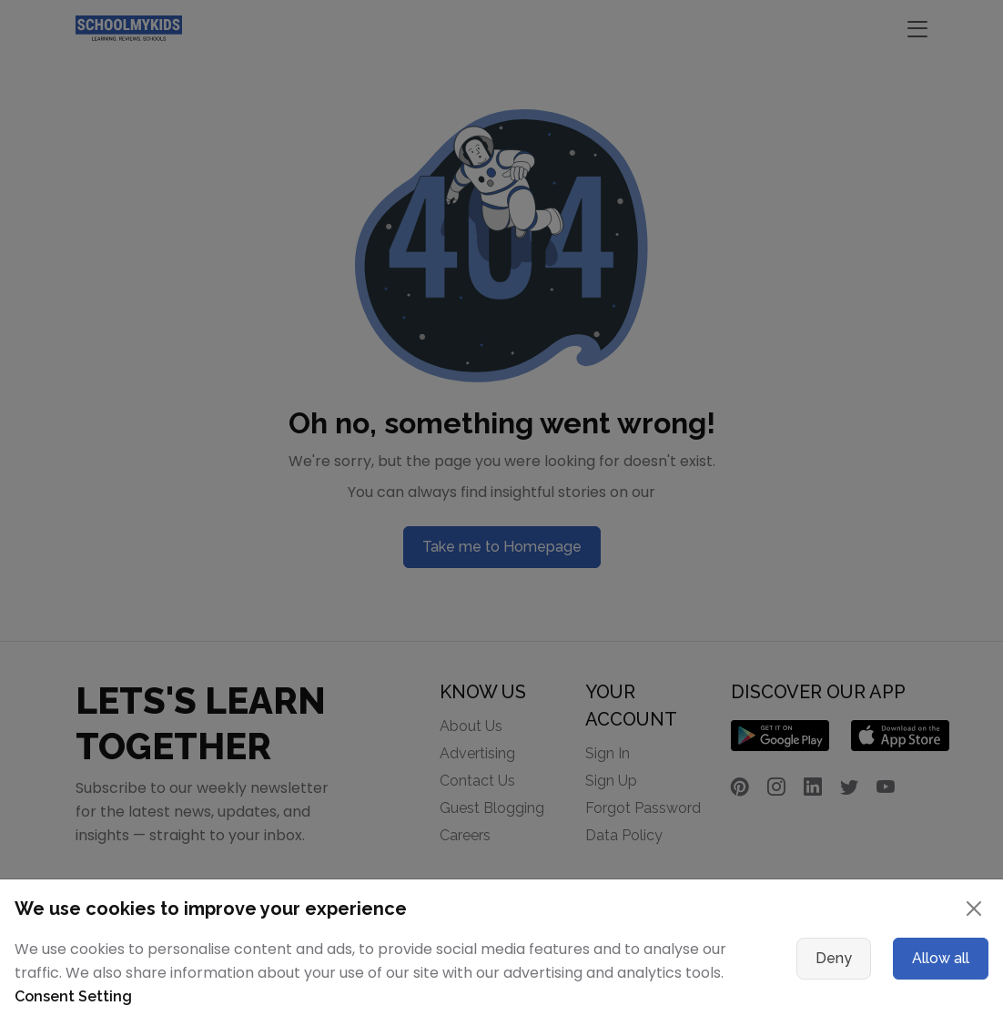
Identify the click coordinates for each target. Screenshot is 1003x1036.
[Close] (973, 908)
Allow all (940, 958)
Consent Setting (73, 996)
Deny (834, 958)
